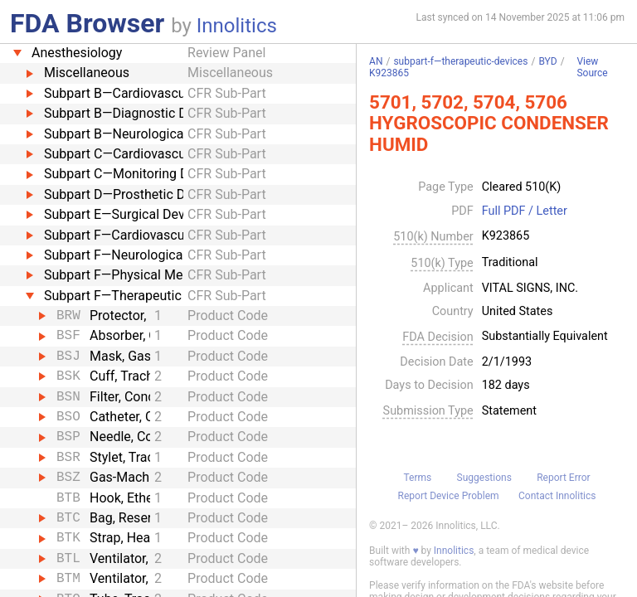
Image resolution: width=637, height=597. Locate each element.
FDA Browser (87, 23)
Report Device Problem (448, 496)
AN (375, 61)
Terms (417, 477)
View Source (591, 67)
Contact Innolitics (557, 496)
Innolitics (237, 25)
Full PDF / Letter (524, 211)
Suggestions (484, 477)
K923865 (389, 73)
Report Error (563, 477)
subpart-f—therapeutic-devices (460, 61)
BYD (547, 61)
